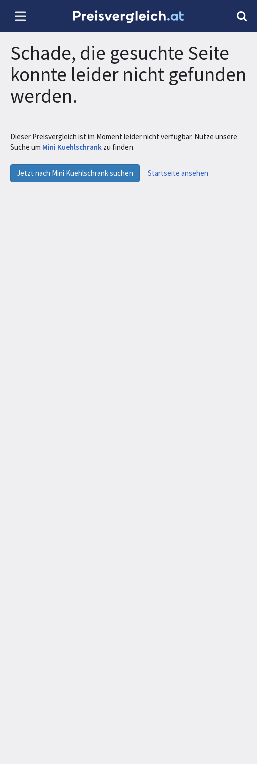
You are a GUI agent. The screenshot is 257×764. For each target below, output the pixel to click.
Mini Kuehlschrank (72, 147)
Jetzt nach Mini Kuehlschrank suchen (75, 173)
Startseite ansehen (178, 173)
